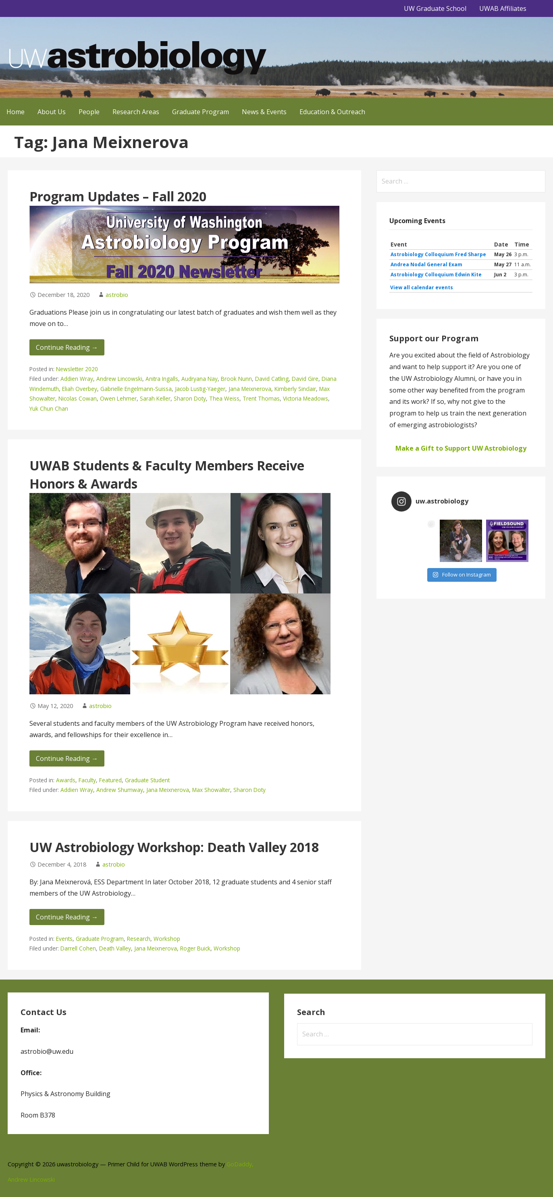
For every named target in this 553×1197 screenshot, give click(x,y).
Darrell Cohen (78, 948)
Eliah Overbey (79, 389)
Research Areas (135, 111)
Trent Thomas (261, 398)
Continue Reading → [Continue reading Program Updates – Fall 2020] (67, 347)
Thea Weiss (224, 398)
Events (64, 938)
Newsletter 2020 (77, 369)
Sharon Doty (190, 398)
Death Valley (115, 948)
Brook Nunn (236, 378)
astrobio (117, 295)
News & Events (264, 111)
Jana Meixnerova (250, 389)
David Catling (272, 378)
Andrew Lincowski (119, 378)
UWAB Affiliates (502, 8)
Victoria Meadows (305, 398)
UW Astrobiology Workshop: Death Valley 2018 (174, 847)
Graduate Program (200, 111)
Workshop (167, 938)
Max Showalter (211, 790)
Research (138, 938)
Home (15, 111)
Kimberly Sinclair (295, 389)
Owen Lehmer (118, 398)
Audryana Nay (199, 378)
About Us (51, 111)
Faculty (87, 780)
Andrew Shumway (119, 790)
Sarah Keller (155, 398)
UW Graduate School (435, 8)
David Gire (305, 378)
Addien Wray (76, 378)
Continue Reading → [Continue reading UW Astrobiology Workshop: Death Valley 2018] (67, 917)
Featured (110, 780)
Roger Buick (195, 948)
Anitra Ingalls (162, 378)
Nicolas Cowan (77, 398)
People (89, 111)
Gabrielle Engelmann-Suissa (136, 389)
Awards (65, 780)
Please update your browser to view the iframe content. (460, 266)
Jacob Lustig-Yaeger (200, 389)
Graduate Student (147, 780)
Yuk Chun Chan (48, 408)
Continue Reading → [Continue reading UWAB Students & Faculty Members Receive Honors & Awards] (67, 758)
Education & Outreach (332, 111)
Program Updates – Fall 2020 (117, 196)
